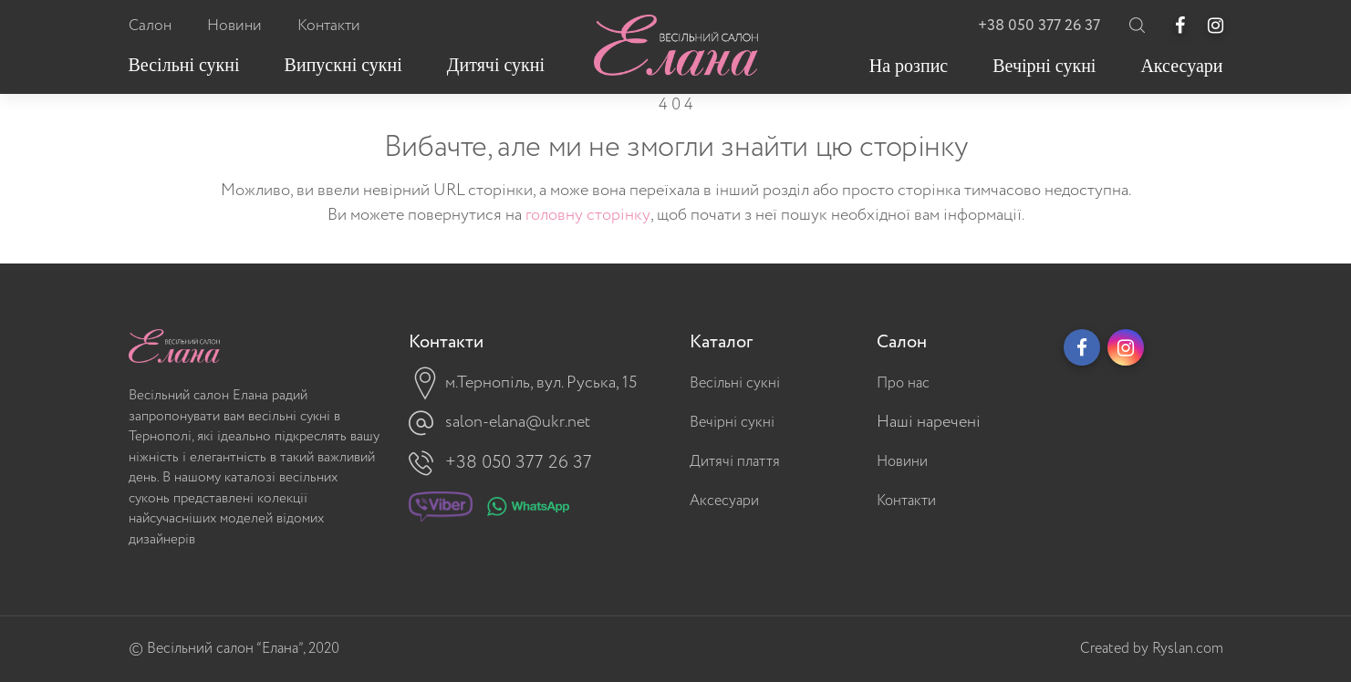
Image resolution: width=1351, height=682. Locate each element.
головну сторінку (587, 215)
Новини (902, 461)
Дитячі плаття (735, 461)
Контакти (906, 501)
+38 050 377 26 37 (1039, 26)
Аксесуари (724, 501)
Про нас (903, 383)
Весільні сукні (735, 383)
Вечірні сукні (732, 422)
